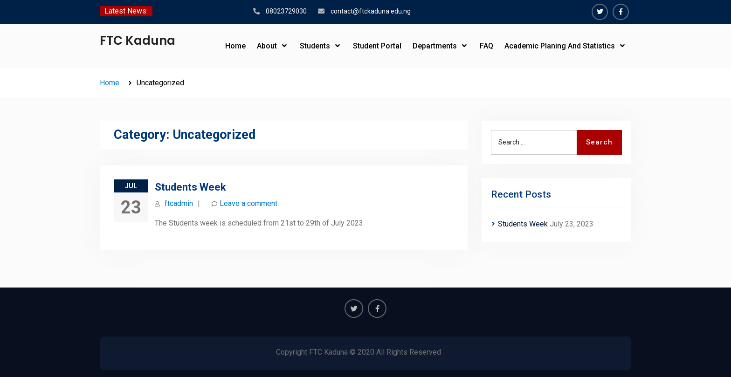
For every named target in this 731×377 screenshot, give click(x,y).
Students (315, 45)
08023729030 (286, 11)
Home (235, 45)
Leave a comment (248, 203)
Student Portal (377, 45)
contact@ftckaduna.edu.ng (371, 11)
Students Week (190, 187)
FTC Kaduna (137, 40)
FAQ (486, 45)
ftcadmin (179, 203)
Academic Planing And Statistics (559, 45)
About (267, 45)
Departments (435, 45)
